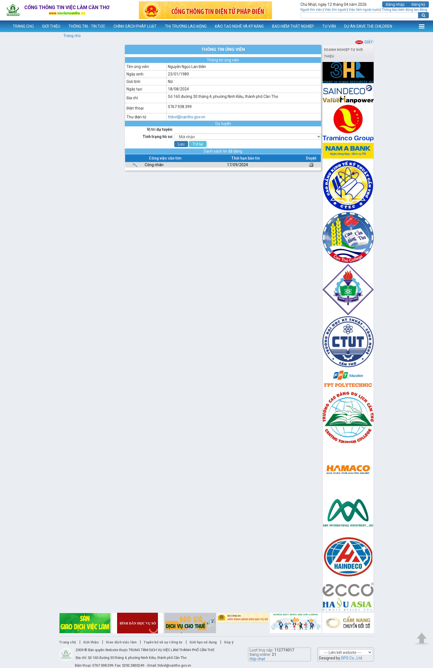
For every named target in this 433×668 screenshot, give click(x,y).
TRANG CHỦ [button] (23, 26)
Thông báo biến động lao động (404, 10)
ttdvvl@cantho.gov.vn (186, 117)
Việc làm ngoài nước (364, 10)
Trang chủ (72, 35)
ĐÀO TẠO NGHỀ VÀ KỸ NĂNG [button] (239, 26)
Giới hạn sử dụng (203, 642)
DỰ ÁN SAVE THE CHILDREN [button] (368, 26)
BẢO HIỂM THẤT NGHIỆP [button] (293, 26)
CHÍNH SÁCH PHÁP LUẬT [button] (135, 26)
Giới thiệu (91, 642)
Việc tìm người (335, 10)
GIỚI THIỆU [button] (51, 26)
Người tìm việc (311, 10)
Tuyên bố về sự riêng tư (163, 642)
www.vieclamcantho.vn (4, 26)
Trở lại (197, 144)
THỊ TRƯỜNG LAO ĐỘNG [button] (186, 26)
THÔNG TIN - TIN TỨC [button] (86, 26)
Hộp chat (257, 659)
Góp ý (228, 642)
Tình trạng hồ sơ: (157, 136)
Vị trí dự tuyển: (160, 129)
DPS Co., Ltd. (352, 658)
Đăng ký (418, 4)
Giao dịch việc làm (121, 642)
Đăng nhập (395, 4)
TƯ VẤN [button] (329, 26)
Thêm (422, 26)
